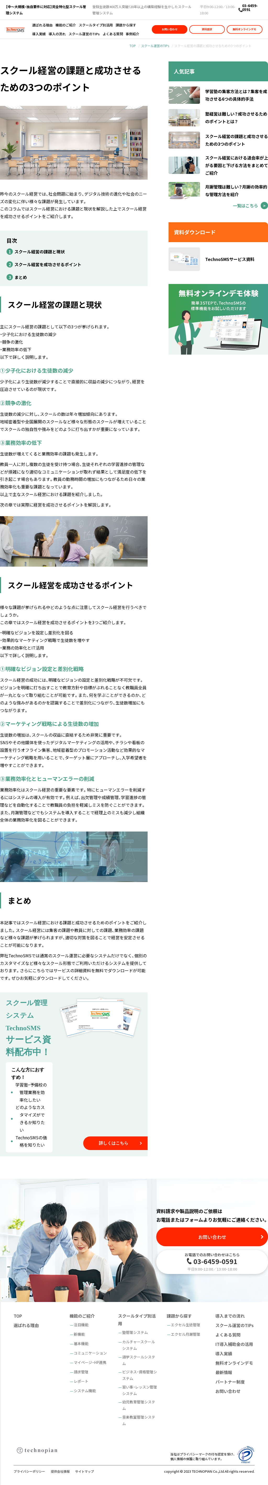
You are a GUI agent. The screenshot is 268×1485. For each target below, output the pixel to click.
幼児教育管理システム (138, 1405)
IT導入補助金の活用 (234, 1344)
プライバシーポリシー (29, 1471)
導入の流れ (57, 33)
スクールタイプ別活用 (96, 24)
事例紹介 (132, 33)
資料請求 (207, 29)
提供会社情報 (60, 1471)
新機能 (79, 1334)
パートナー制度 (230, 1382)
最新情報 (223, 1372)
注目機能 (81, 1324)
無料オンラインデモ (244, 29)
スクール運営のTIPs (84, 33)
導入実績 (39, 33)
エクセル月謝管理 (185, 1334)
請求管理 (81, 1371)
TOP (133, 45)
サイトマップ (84, 1471)
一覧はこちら (245, 205)
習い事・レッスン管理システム (139, 1390)
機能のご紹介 (65, 24)
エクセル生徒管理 (185, 1324)
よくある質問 (113, 33)
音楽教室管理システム (138, 1420)
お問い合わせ (169, 29)
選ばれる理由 (42, 24)
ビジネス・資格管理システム (139, 1375)
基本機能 (81, 1343)
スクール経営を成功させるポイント (47, 264)
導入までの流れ (230, 1316)
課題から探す (126, 24)
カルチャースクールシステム (138, 1345)
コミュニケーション (90, 1353)
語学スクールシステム (138, 1360)
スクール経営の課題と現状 (39, 251)
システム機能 (85, 1390)
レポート (81, 1381)
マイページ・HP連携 (90, 1362)
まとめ (20, 277)
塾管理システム (135, 1332)
